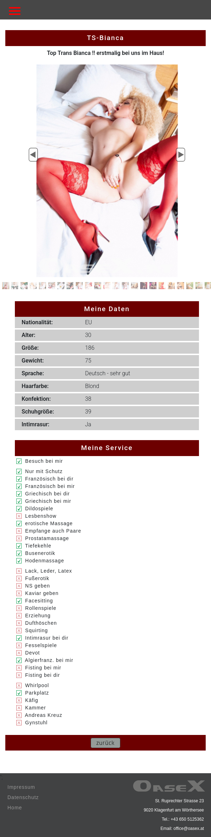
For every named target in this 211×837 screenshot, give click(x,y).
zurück (105, 743)
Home (14, 807)
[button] (33, 154)
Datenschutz (23, 797)
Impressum (21, 787)
